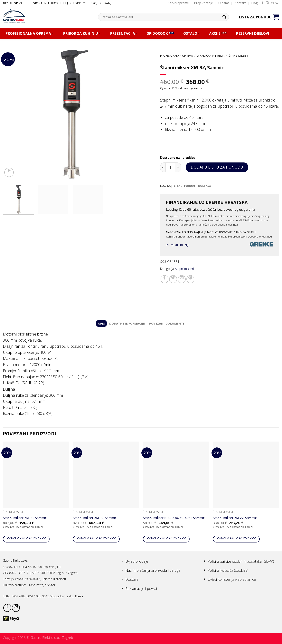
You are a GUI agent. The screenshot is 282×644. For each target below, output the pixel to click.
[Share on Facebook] (164, 279)
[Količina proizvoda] (170, 167)
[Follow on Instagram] (267, 3)
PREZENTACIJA (123, 33)
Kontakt (240, 3)
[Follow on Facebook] (262, 3)
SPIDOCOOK (157, 33)
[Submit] (224, 17)
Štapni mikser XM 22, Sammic (235, 518)
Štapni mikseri (238, 55)
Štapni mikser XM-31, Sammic (25, 518)
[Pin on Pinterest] (190, 279)
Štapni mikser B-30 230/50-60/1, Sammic (174, 518)
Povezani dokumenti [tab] (167, 324)
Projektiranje (203, 3)
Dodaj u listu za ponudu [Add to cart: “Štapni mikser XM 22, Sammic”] (236, 538)
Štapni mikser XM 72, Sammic (95, 518)
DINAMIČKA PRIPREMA (210, 55)
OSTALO (191, 33)
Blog (254, 3)
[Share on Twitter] (173, 279)
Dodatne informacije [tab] (127, 324)
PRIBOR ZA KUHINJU (82, 33)
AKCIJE (214, 33)
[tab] (166, 186)
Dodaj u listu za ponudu (217, 167)
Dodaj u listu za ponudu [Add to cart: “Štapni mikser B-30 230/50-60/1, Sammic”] (166, 538)
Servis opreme (178, 3)
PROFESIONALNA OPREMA (29, 33)
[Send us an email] (272, 3)
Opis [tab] (100, 324)
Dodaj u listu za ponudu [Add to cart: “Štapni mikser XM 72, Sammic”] (96, 538)
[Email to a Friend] (182, 279)
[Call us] (276, 3)
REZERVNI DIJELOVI (252, 33)
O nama (223, 3)
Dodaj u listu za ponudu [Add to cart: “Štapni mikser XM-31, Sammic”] (26, 538)
